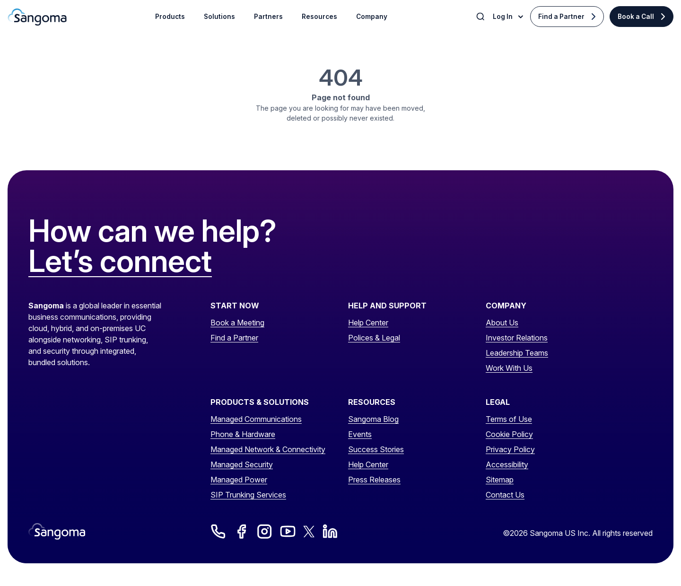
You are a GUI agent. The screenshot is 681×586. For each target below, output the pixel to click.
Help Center (368, 322)
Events (360, 434)
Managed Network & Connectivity (267, 449)
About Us (502, 322)
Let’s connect (120, 261)
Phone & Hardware (242, 434)
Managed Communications (256, 419)
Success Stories (376, 449)
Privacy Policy (510, 449)
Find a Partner (561, 16)
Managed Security (241, 464)
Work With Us (509, 368)
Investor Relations (517, 337)
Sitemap (500, 479)
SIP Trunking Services (248, 494)
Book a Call (636, 16)
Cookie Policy (509, 434)
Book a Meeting (237, 322)
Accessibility (507, 464)
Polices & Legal (374, 337)
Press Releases (374, 479)
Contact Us (505, 494)
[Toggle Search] (481, 16)
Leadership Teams (517, 353)
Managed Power (238, 479)
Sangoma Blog (373, 419)
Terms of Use (509, 419)
